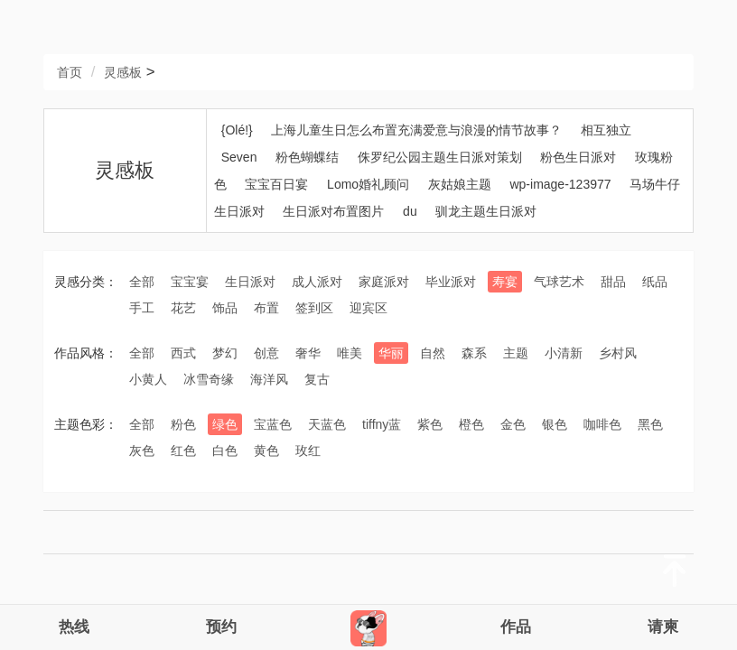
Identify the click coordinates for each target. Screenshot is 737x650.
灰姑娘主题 (459, 184)
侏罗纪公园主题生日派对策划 (440, 157)
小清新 (564, 353)
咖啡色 (602, 424)
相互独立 (606, 130)
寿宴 (505, 281)
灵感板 (123, 72)
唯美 (349, 353)
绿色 (225, 424)
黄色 (266, 450)
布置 (266, 308)
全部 (141, 281)
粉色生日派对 (578, 157)
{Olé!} (237, 130)
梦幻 (225, 353)
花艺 (183, 308)
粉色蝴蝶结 (307, 157)
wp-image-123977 (560, 184)
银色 (554, 424)
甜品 (613, 281)
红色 (183, 450)
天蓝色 (327, 424)
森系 (474, 353)
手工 (141, 308)
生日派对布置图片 (333, 211)
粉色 (183, 424)
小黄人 (148, 379)
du (410, 211)
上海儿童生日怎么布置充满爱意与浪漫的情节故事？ (416, 130)
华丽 (391, 353)
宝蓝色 (273, 424)
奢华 (308, 353)
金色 (513, 424)
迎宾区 (368, 308)
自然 (432, 353)
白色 (225, 450)
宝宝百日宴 (276, 184)
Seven (239, 157)
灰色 (141, 450)
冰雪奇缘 (208, 379)
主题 (515, 353)
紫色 (430, 424)
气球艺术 (559, 281)
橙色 (471, 424)
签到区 (314, 308)
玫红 (308, 450)
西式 (183, 353)
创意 (266, 353)
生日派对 (250, 281)
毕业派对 (450, 281)
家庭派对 (384, 281)
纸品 (654, 281)
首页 (69, 72)
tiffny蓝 (381, 424)
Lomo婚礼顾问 (368, 184)
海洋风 (269, 379)
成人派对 (317, 281)
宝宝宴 (190, 281)
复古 (317, 379)
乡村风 (618, 353)
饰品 (225, 308)
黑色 (650, 424)
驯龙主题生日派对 (485, 211)
